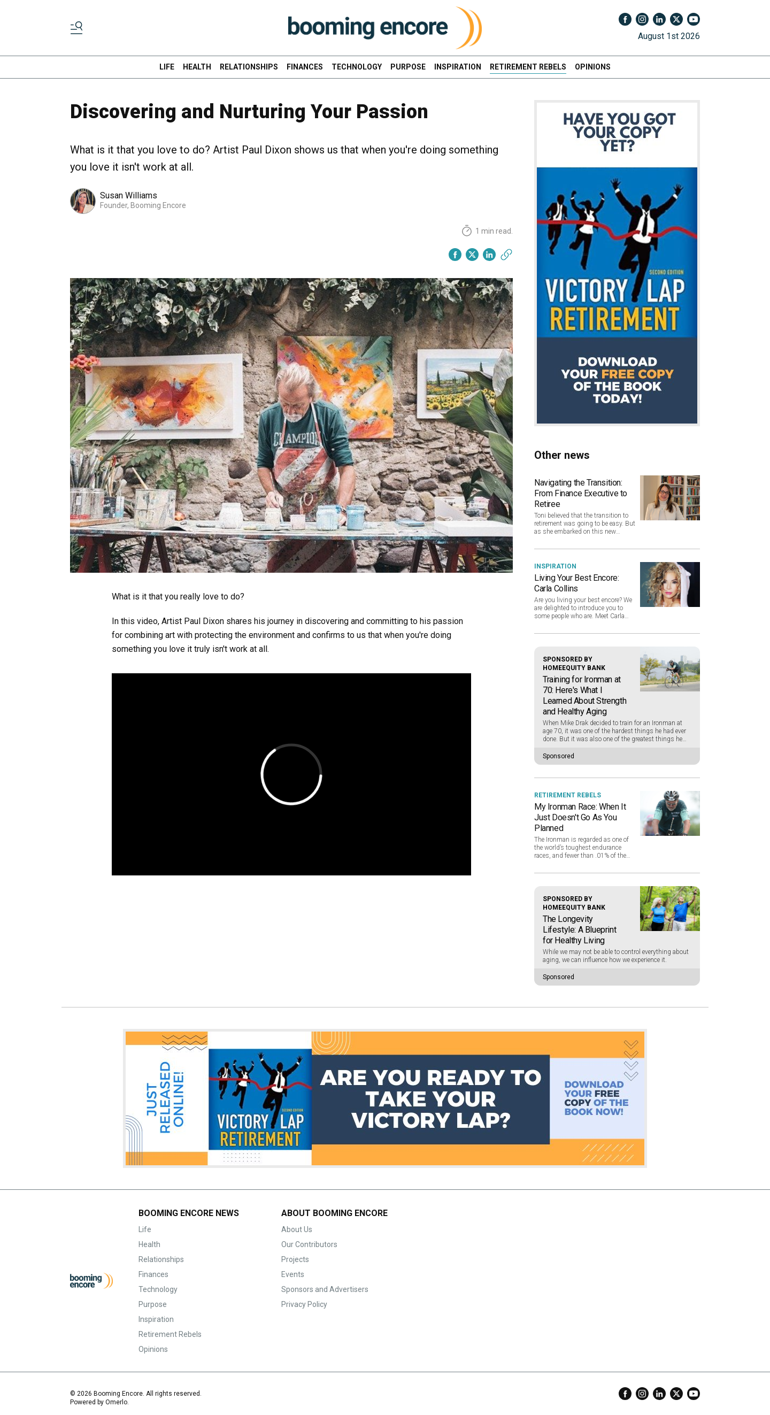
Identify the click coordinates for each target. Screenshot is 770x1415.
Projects (295, 1259)
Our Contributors (309, 1244)
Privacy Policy (304, 1304)
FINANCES (305, 67)
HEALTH (197, 67)
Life (144, 1229)
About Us (296, 1229)
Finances (153, 1274)
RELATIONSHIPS (249, 67)
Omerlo (116, 1402)
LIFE (166, 67)
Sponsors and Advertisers (324, 1289)
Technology (158, 1289)
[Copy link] (506, 254)
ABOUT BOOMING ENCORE (334, 1213)
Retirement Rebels (170, 1334)
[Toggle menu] (76, 27)
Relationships (161, 1259)
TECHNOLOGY (357, 67)
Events (292, 1274)
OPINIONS (593, 67)
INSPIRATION (457, 67)
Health (149, 1244)
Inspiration (156, 1319)
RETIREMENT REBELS (528, 67)
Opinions (153, 1349)
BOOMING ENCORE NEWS (188, 1213)
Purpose (152, 1304)
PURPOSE (408, 67)
